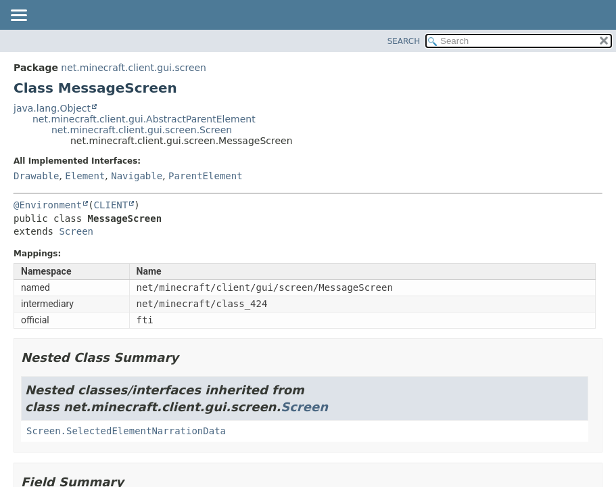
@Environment (48, 205)
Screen (76, 231)
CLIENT (111, 205)
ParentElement (205, 175)
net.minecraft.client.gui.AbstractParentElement (144, 119)
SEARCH (404, 41)
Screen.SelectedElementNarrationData (126, 430)
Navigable (136, 175)
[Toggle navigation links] (18, 16)
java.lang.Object (52, 108)
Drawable (36, 175)
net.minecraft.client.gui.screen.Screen (141, 129)
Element (85, 175)
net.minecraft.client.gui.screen (133, 67)
